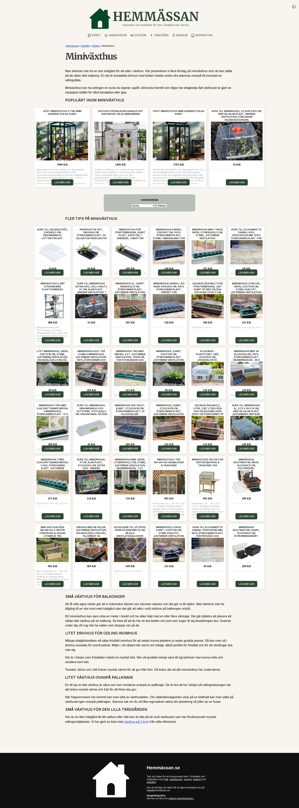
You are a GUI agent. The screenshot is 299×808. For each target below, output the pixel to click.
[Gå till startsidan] (144, 19)
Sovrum (138, 35)
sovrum (188, 779)
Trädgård (159, 35)
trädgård (151, 782)
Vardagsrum (115, 35)
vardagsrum (176, 779)
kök (166, 779)
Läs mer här (62, 182)
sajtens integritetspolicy (181, 798)
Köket (94, 35)
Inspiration (201, 35)
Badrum (180, 35)
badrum (197, 779)
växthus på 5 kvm (136, 722)
